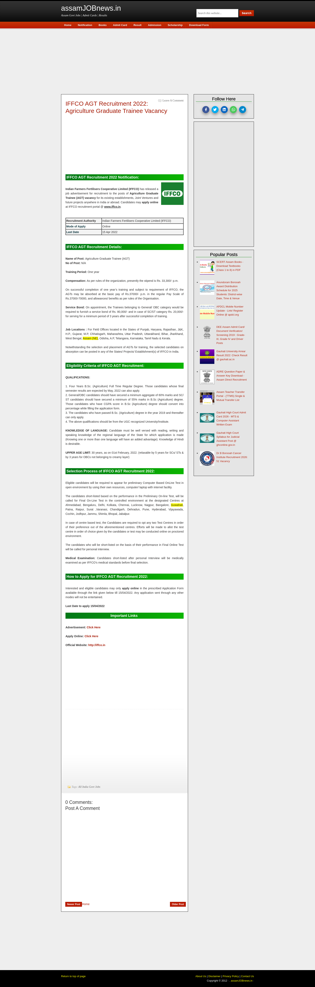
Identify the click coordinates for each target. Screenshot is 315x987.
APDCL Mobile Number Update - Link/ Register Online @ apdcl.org (229, 310)
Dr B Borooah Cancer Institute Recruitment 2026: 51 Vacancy (232, 457)
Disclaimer (214, 976)
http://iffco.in (96, 645)
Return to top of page (73, 976)
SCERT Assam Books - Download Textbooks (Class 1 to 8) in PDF (229, 266)
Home (85, 904)
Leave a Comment (173, 100)
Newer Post (73, 904)
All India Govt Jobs (89, 786)
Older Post (178, 904)
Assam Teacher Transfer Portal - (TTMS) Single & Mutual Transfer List (230, 396)
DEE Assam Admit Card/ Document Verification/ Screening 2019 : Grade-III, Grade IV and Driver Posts (230, 335)
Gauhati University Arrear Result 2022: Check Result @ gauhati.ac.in (231, 355)
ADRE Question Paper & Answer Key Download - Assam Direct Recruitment (231, 375)
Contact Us (247, 976)
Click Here (93, 627)
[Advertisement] (159, 61)
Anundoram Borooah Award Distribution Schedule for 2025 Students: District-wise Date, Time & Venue (229, 290)
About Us (200, 976)
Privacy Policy (231, 976)
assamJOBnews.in (91, 8)
